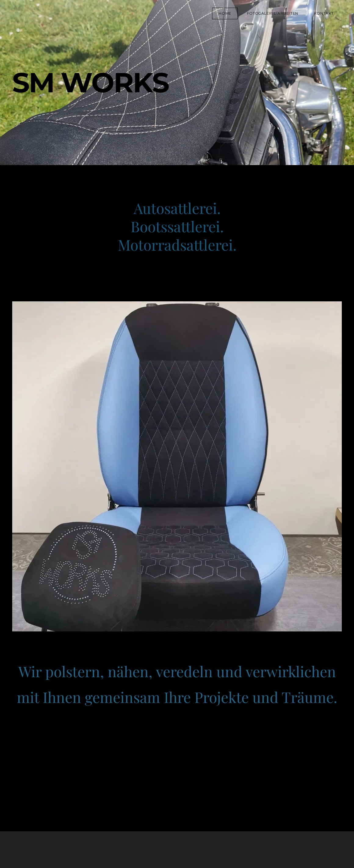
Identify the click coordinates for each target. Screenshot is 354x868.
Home (225, 13)
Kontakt (324, 13)
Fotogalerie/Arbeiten (272, 13)
